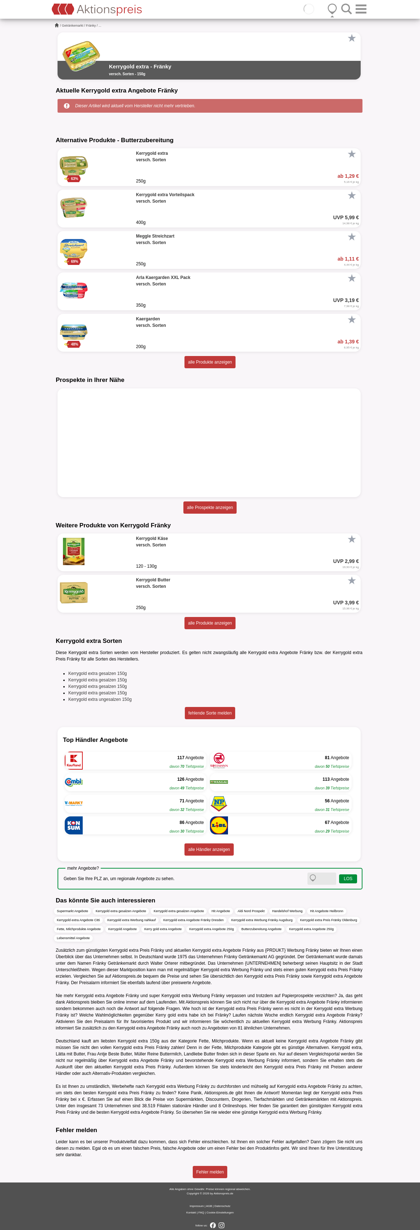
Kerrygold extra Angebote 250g (211, 929)
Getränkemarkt (72, 25)
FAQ (201, 1212)
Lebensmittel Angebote (73, 938)
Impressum (197, 1206)
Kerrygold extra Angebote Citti (78, 920)
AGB (209, 1206)
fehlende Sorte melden (210, 713)
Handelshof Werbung (287, 911)
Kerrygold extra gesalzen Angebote (121, 911)
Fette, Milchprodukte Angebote (79, 929)
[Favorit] (351, 38)
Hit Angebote (220, 911)
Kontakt (191, 1212)
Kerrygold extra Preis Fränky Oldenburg (328, 920)
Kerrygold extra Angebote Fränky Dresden (193, 920)
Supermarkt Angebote (72, 911)
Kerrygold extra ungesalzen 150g (100, 699)
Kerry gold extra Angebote (163, 929)
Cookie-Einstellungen (220, 1212)
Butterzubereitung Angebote (261, 929)
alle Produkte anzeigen (210, 362)
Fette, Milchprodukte (219, 1041)
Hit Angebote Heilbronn (326, 911)
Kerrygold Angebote (122, 929)
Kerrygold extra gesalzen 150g (97, 673)
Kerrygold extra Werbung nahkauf (132, 920)
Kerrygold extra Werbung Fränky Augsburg (261, 920)
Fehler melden (210, 1172)
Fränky (91, 25)
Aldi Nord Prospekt (251, 911)
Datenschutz (222, 1206)
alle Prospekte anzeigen (210, 507)
